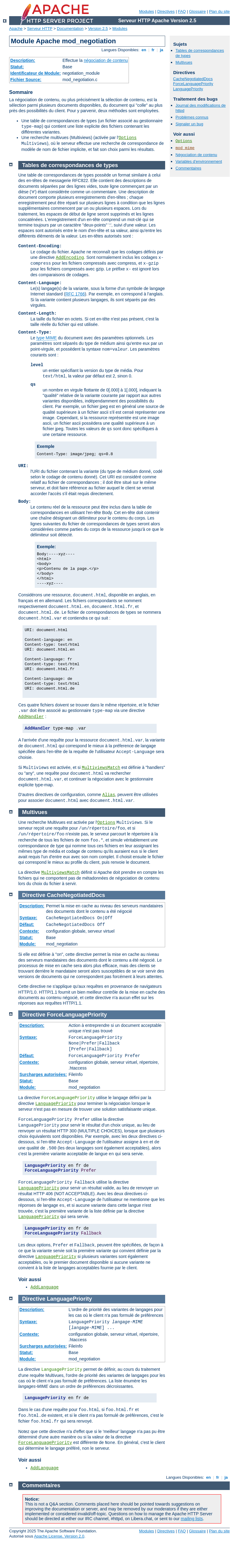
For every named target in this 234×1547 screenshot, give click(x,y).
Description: (22, 60)
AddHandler (31, 716)
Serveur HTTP (39, 28)
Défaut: (27, 924)
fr (153, 50)
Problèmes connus (192, 117)
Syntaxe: (28, 917)
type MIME (46, 337)
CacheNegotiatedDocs (193, 79)
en (143, 50)
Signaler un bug (189, 124)
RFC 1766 (75, 293)
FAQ (182, 11)
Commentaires (188, 168)
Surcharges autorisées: (43, 1074)
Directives (166, 11)
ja (161, 50)
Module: (28, 943)
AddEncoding (70, 257)
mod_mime (185, 148)
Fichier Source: (25, 79)
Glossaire (197, 11)
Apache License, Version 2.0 (59, 1536)
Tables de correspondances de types (70, 165)
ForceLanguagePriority (193, 83)
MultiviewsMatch (101, 767)
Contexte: (29, 931)
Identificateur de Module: (35, 73)
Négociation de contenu (196, 154)
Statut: (17, 66)
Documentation (70, 28)
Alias (108, 794)
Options (127, 137)
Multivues (184, 62)
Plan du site (219, 11)
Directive (33, 895)
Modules (146, 11)
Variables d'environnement (199, 161)
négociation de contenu (106, 60)
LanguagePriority (188, 89)
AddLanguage (44, 1287)
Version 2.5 (98, 28)
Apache (16, 28)
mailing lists (192, 1518)
